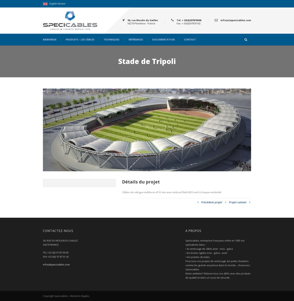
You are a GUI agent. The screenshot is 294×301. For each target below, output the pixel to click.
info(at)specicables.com (56, 264)
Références (136, 39)
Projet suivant (239, 202)
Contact (190, 39)
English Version (57, 3)
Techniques (111, 39)
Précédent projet (209, 202)
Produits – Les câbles (80, 39)
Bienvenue (49, 39)
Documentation (163, 39)
